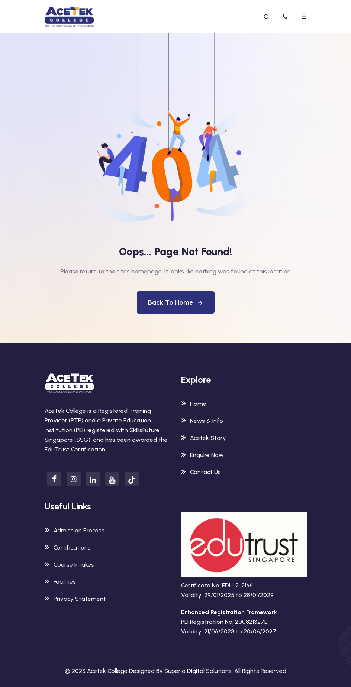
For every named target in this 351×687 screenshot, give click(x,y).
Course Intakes (69, 564)
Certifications (68, 547)
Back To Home (175, 302)
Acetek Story (203, 437)
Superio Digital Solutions (198, 670)
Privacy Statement (75, 598)
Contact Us (201, 472)
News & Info (202, 420)
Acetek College (107, 670)
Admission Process (74, 530)
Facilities (60, 581)
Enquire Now (202, 454)
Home (193, 403)
